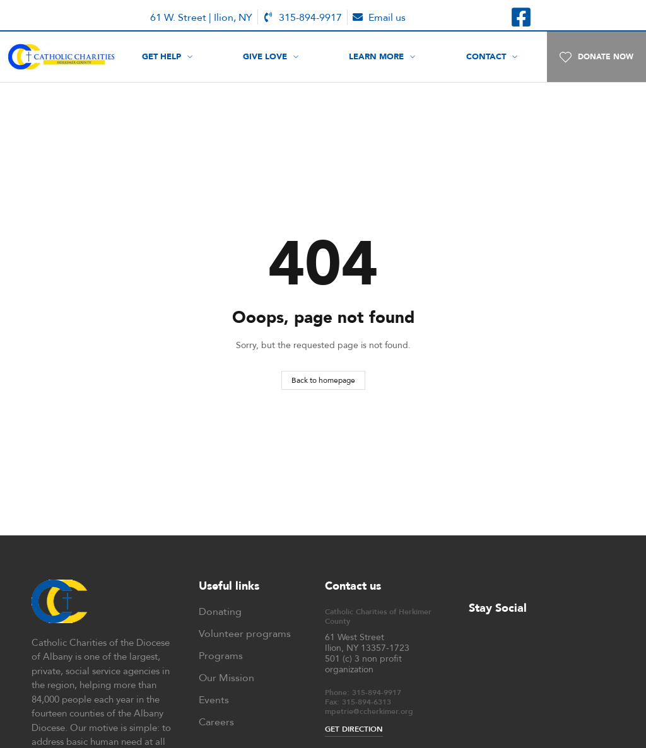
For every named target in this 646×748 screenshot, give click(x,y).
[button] (596, 57)
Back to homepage (323, 380)
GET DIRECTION (354, 729)
